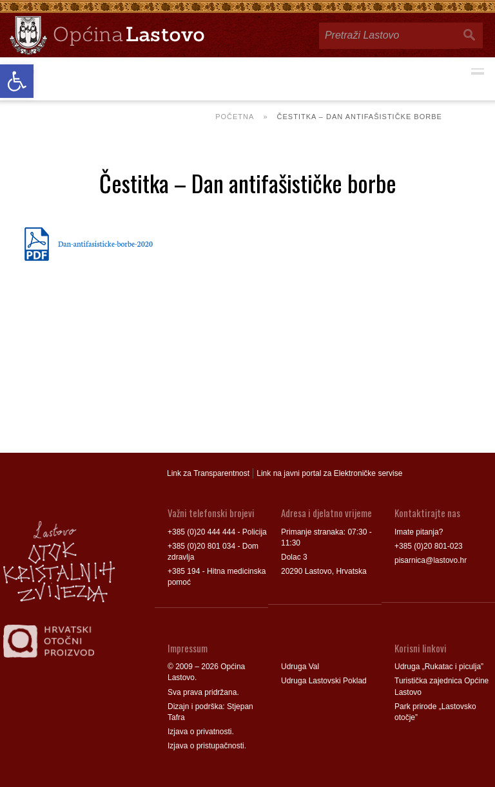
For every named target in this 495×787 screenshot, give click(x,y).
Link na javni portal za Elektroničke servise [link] (329, 473)
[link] (17, 81)
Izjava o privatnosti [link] (199, 731)
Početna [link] (234, 116)
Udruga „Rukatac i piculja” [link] (438, 666)
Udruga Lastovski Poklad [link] (324, 680)
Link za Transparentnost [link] (208, 473)
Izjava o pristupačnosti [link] (206, 745)
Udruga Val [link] (300, 666)
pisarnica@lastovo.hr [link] (430, 560)
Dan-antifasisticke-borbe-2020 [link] (105, 243)
